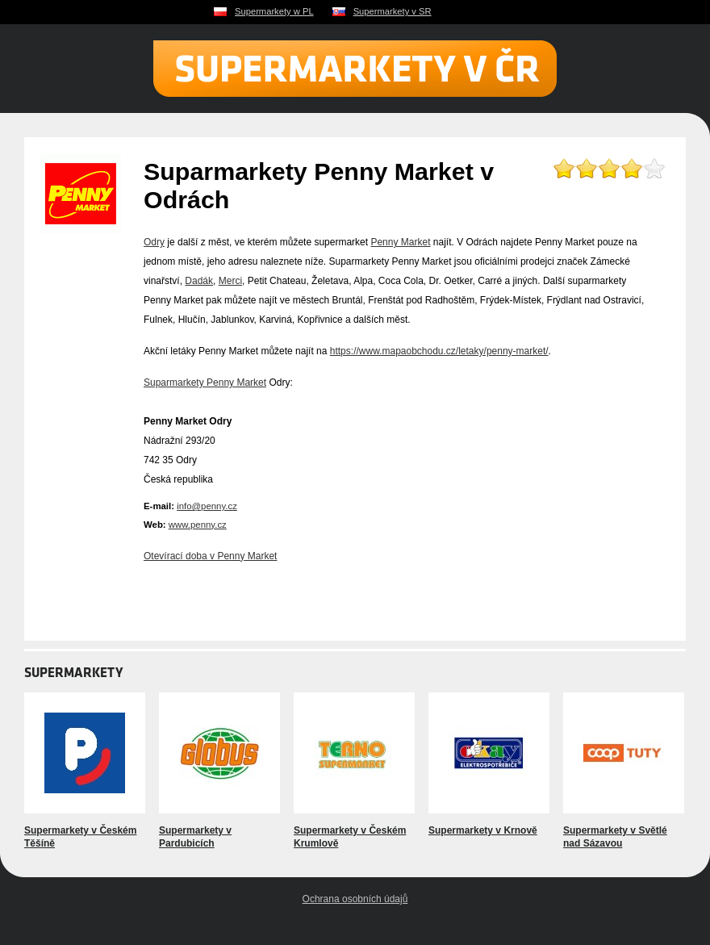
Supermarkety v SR (392, 11)
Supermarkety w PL (274, 11)
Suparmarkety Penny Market (205, 382)
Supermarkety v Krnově (482, 830)
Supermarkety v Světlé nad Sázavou (615, 837)
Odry (154, 242)
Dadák (199, 280)
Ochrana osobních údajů (355, 899)
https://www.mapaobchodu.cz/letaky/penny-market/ (439, 351)
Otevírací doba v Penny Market (210, 556)
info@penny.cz (207, 506)
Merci (230, 280)
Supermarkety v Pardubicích (195, 837)
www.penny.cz (198, 524)
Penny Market (400, 242)
